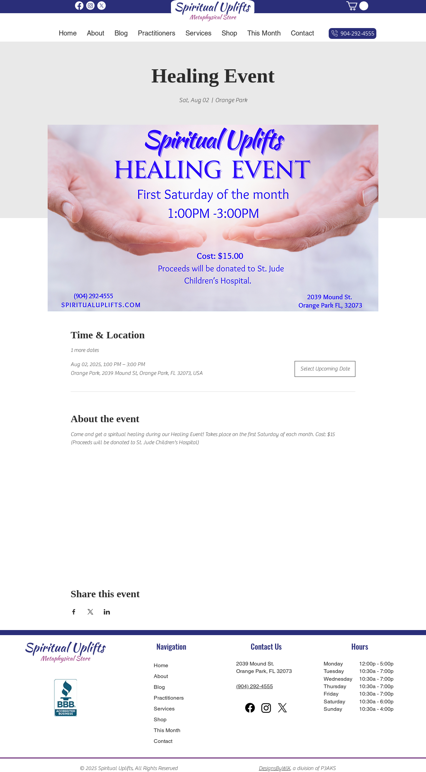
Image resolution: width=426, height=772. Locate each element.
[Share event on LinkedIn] (107, 611)
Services (164, 708)
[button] (357, 5)
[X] (101, 5)
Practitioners (169, 698)
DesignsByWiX (274, 768)
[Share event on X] (90, 611)
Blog (159, 687)
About (161, 676)
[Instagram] (90, 5)
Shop (160, 719)
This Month (167, 730)
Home (161, 665)
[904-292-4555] (352, 33)
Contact (163, 741)
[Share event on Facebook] (74, 611)
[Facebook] (79, 5)
